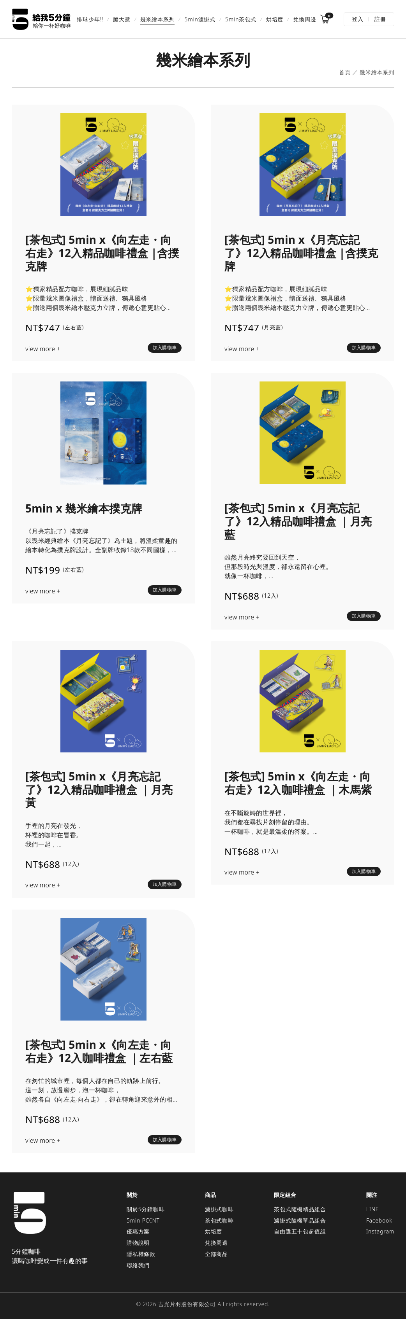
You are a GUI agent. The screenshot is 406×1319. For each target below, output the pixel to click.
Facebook (379, 1220)
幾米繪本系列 (157, 19)
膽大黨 (121, 19)
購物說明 (138, 1242)
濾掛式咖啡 (219, 1209)
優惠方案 (138, 1231)
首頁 (345, 72)
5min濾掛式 (199, 19)
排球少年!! (90, 19)
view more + (42, 349)
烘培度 (274, 19)
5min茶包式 (240, 19)
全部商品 (216, 1254)
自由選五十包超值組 (300, 1231)
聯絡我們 (138, 1265)
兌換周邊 (304, 19)
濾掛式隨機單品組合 (300, 1220)
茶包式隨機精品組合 (300, 1209)
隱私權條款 (141, 1254)
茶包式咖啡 (219, 1220)
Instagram (380, 1231)
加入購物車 (165, 347)
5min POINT (143, 1220)
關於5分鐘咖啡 (146, 1209)
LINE (372, 1209)
